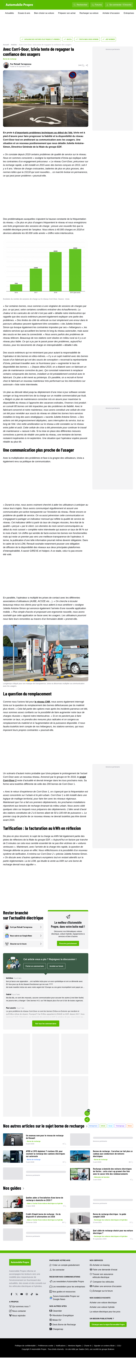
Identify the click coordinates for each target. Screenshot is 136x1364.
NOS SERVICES (96, 1260)
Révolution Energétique (61, 1315)
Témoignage (120, 1126)
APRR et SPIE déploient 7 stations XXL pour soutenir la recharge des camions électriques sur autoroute (45, 1153)
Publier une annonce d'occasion (105, 1286)
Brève (130, 1126)
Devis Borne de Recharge (62, 1324)
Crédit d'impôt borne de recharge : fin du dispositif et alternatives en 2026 (43, 1215)
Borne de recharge (9, 59)
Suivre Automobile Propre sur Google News (64, 1297)
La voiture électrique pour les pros (105, 1312)
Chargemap (56, 1329)
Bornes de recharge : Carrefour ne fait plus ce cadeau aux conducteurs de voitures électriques (113, 1153)
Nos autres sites (58, 1306)
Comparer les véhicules (102, 1281)
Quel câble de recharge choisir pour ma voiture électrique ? (113, 1231)
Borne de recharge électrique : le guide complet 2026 (109, 1215)
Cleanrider (55, 1310)
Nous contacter (17, 1311)
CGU (119, 1346)
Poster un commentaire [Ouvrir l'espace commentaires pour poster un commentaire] (35, 966)
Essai (110, 1126)
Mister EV (55, 1320)
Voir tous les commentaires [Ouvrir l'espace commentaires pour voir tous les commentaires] (45, 1023)
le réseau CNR (42, 701)
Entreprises (93, 1126)
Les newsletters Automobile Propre (66, 1281)
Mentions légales (74, 1346)
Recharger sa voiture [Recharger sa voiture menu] (89, 13)
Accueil (6, 45)
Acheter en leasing (100, 1265)
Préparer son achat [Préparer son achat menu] (66, 13)
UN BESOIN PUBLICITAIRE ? (102, 1319)
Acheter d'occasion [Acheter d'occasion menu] (111, 13)
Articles (14, 45)
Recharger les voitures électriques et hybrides (110, 1220)
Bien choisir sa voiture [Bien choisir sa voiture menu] (44, 13)
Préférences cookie (45, 1346)
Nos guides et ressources (62, 1291)
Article (103, 1126)
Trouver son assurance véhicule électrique (101, 1275)
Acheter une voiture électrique (103, 1302)
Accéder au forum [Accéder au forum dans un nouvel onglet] (56, 966)
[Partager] (87, 65)
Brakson (111, 1349)
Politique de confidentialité (25, 1346)
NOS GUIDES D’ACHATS (100, 1298)
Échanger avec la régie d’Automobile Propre (108, 1324)
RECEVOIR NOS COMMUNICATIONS (64, 1277)
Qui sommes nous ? (19, 1306)
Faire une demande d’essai (103, 1269)
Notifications (61, 1346)
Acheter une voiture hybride (102, 1307)
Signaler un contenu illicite (104, 1346)
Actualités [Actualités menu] (9, 13)
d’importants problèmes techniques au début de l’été (43, 132)
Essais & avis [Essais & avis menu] (24, 13)
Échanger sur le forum (101, 1290)
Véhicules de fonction (101, 1177)
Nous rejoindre (17, 1315)
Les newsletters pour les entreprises (67, 1286)
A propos (13, 1302)
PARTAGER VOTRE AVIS (59, 1260)
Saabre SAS (84, 1349)
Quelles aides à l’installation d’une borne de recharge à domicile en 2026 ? (44, 1198)
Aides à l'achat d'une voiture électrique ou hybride (45, 1203)
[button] (45, 1001)
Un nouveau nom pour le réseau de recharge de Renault (44, 1136)
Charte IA (87, 1346)
